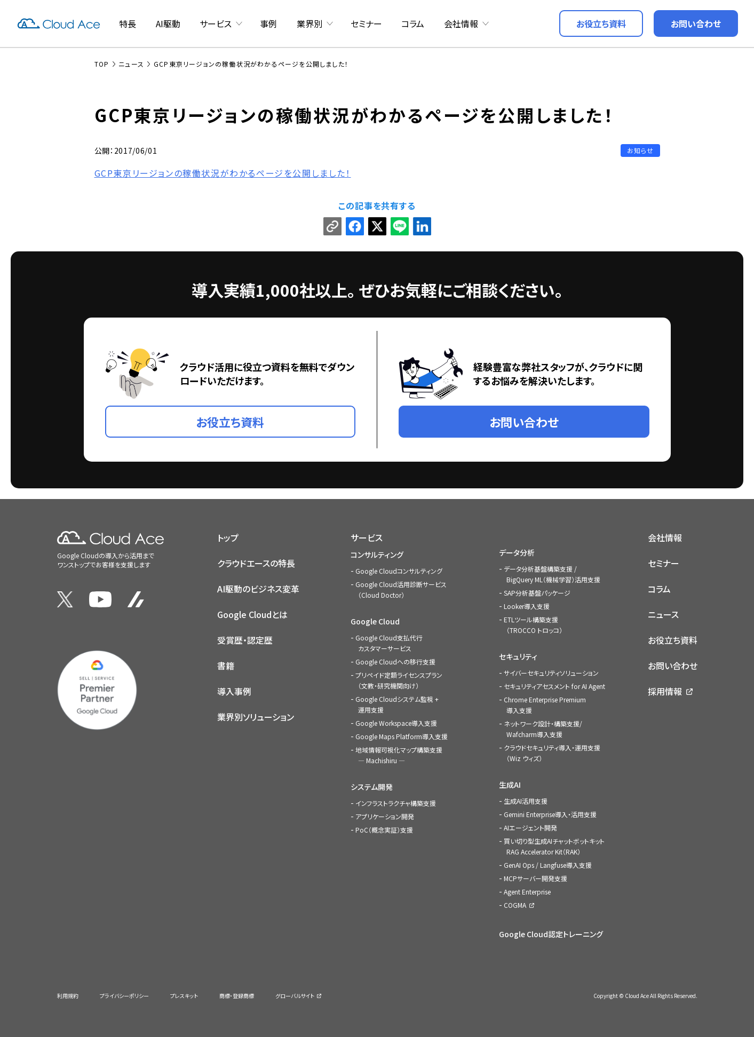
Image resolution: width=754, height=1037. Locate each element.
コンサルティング (377, 554)
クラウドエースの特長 (256, 563)
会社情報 (461, 23)
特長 (127, 23)
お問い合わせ (672, 665)
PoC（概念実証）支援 (384, 829)
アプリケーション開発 (384, 816)
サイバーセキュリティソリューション (551, 672)
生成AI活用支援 (525, 800)
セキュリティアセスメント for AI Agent (554, 686)
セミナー (366, 23)
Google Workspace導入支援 (396, 722)
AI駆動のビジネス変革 (258, 588)
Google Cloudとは (252, 614)
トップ (228, 537)
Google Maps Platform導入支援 (401, 736)
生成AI (510, 784)
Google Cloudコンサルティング (398, 570)
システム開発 (372, 786)
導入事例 (234, 691)
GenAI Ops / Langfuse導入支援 (548, 864)
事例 (268, 23)
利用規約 (67, 996)
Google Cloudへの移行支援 (395, 661)
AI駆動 (168, 23)
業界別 (309, 23)
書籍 (225, 665)
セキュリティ (518, 656)
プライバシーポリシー (124, 996)
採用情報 (665, 691)
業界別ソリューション (255, 716)
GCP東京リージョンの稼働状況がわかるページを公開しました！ (222, 173)
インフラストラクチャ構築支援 (395, 803)
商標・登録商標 (236, 996)
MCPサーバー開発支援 (535, 878)
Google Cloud (375, 621)
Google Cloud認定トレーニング (551, 934)
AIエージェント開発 (530, 827)
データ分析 (517, 552)
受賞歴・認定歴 (245, 640)
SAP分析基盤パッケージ (537, 592)
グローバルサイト (294, 996)
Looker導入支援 (527, 606)
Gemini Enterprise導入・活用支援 (550, 814)
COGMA (515, 904)
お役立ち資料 (672, 640)
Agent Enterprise (527, 891)
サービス (216, 23)
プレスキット (184, 996)
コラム (412, 23)
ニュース (663, 614)
